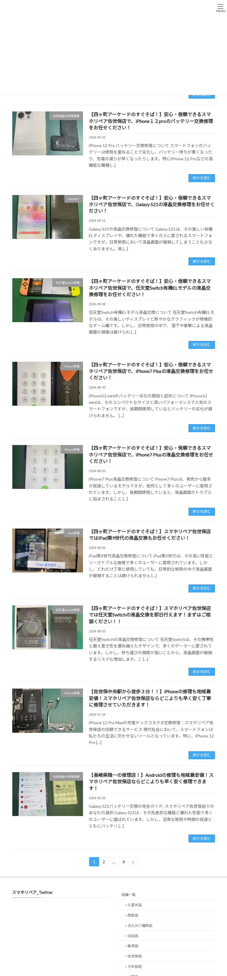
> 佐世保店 (133, 956)
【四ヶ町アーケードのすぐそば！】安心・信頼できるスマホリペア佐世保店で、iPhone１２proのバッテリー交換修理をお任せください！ (151, 120)
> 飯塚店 (131, 946)
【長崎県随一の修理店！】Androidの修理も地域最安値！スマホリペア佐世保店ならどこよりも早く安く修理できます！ (151, 781)
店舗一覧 (128, 895)
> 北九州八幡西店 (138, 925)
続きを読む (202, 178)
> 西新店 (131, 915)
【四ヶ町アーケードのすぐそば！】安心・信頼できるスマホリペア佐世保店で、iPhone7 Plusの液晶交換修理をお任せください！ (151, 371)
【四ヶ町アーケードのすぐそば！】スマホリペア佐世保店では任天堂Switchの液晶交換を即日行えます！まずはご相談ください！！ (150, 614)
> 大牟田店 (133, 966)
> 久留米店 (133, 905)
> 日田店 (131, 936)
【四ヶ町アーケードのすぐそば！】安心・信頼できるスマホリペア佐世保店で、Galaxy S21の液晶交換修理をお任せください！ (152, 204)
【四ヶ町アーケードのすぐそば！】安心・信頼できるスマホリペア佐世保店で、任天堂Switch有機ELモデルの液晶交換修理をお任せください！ (150, 287)
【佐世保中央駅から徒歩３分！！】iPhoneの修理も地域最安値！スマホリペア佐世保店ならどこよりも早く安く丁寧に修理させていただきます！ (150, 698)
